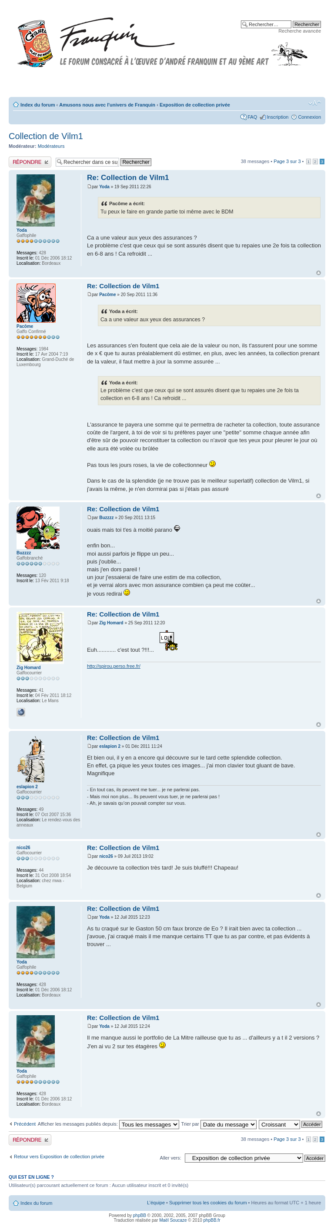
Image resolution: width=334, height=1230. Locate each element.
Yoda (104, 186)
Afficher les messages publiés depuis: (108, 1124)
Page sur (287, 161)
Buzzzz (106, 517)
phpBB (139, 1215)
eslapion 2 (109, 746)
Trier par (219, 1124)
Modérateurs (51, 146)
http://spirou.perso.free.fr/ (113, 666)
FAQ (252, 117)
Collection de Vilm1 (46, 136)
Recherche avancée (299, 30)
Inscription (277, 117)
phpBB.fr (212, 1220)
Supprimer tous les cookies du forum (208, 1202)
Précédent (25, 1124)
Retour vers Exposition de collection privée (59, 1156)
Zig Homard (111, 622)
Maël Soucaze (173, 1220)
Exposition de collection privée (195, 104)
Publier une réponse (30, 162)
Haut (318, 272)
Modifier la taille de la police (314, 103)
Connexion (309, 117)
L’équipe (156, 1202)
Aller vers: (170, 1157)
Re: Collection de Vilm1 (128, 177)
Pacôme (107, 294)
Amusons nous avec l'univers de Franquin (107, 104)
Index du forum (37, 104)
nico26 (106, 856)
